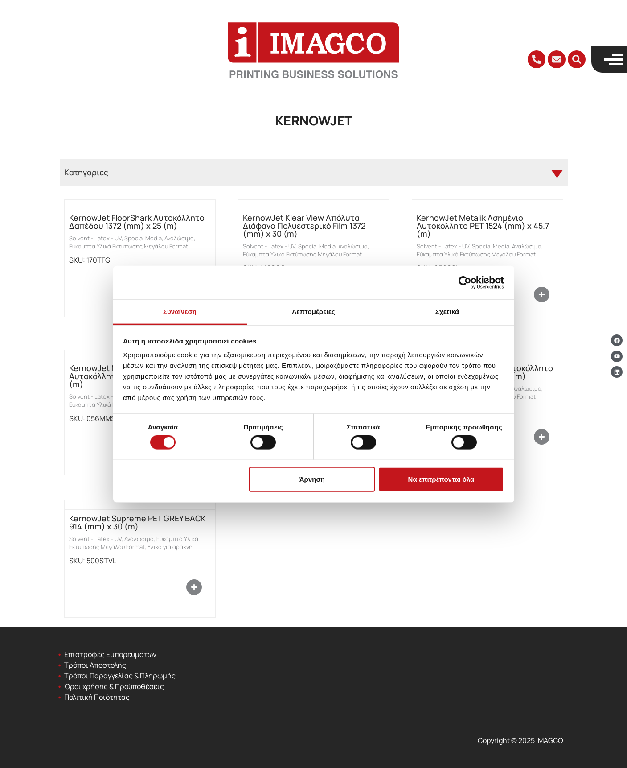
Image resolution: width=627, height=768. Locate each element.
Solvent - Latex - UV (95, 238)
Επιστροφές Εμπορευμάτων (110, 654)
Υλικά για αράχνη (170, 547)
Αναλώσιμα (179, 238)
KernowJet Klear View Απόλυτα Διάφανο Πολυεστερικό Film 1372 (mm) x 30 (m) (304, 225)
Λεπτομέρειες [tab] (313, 311)
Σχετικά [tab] (447, 311)
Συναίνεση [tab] (180, 311)
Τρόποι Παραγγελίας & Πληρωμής (120, 676)
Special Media (143, 238)
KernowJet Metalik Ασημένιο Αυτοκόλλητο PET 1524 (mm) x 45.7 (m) (483, 225)
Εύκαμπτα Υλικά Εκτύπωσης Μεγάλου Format (128, 246)
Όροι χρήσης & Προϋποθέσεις (114, 686)
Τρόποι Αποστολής (95, 665)
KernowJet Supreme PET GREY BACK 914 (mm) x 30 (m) (137, 522)
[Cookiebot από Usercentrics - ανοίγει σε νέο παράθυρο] (465, 282)
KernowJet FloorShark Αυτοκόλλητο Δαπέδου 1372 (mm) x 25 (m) (137, 221)
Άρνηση (312, 479)
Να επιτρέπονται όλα (441, 479)
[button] (577, 59)
